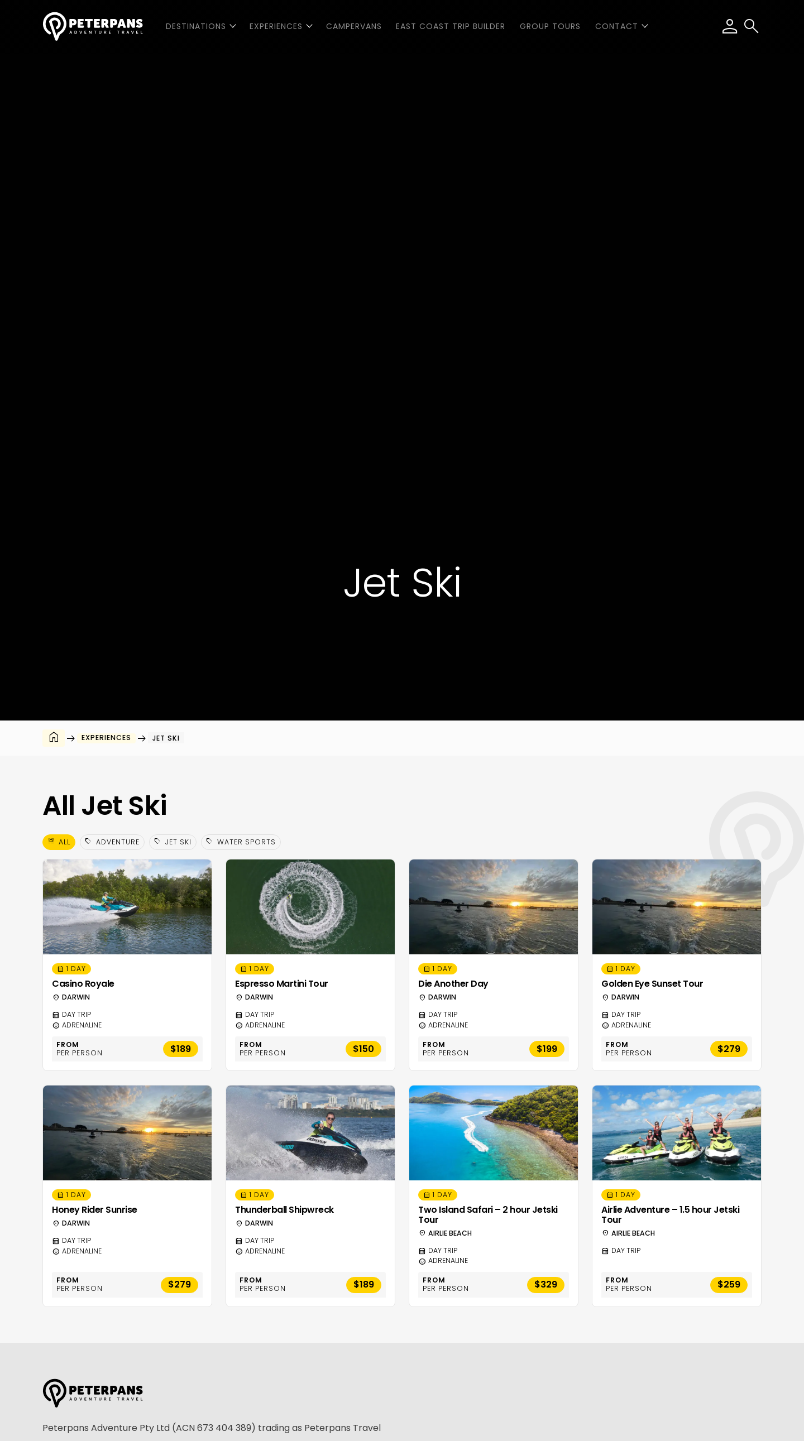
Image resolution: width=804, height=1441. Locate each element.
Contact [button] (616, 26)
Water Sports (241, 842)
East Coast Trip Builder (450, 26)
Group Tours (550, 26)
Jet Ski (173, 842)
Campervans (354, 26)
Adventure (112, 842)
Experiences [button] (276, 26)
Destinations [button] (196, 26)
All (58, 842)
